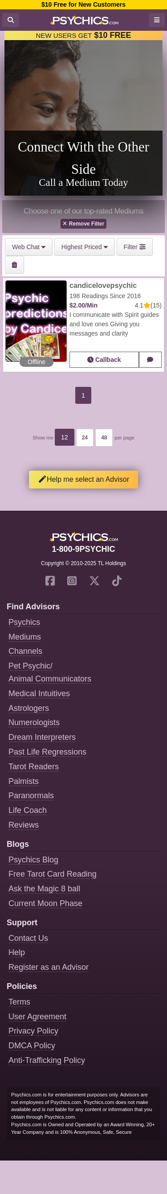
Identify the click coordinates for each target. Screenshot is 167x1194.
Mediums (24, 636)
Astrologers (28, 708)
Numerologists (34, 722)
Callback (104, 359)
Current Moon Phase (45, 903)
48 (104, 438)
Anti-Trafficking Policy (46, 1060)
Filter (135, 246)
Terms (19, 1001)
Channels (25, 651)
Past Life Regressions (47, 751)
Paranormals (31, 795)
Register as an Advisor (48, 967)
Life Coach (27, 810)
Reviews (23, 825)
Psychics (24, 622)
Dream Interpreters (42, 737)
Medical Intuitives (39, 693)
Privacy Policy (33, 1030)
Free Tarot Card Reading (52, 874)
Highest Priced (84, 246)
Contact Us (28, 938)
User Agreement (37, 1016)
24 (85, 438)
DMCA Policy (31, 1045)
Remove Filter (83, 224)
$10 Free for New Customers (83, 4)
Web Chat (28, 246)
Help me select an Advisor (83, 479)
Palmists (23, 781)
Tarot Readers (33, 766)
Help (16, 952)
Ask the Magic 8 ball (44, 888)
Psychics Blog (33, 859)
